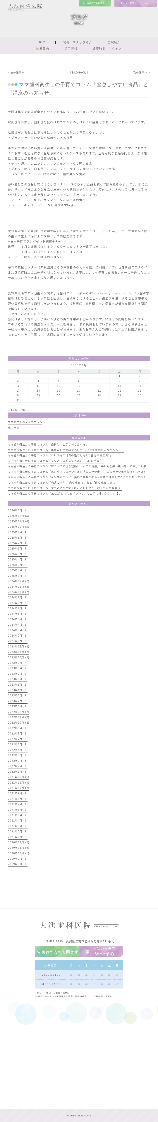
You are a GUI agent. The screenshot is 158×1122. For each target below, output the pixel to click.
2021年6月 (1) (18, 810)
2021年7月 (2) (18, 804)
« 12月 (13, 410)
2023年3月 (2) (18, 695)
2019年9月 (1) (18, 858)
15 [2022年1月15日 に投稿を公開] (119, 386)
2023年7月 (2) (18, 673)
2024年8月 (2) (18, 603)
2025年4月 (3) (18, 559)
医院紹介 (113, 42)
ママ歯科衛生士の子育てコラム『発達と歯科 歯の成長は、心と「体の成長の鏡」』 (62, 482)
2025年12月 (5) (18, 515)
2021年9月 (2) (18, 793)
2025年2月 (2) (18, 570)
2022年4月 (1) (18, 755)
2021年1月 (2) (18, 837)
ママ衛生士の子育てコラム (25, 422)
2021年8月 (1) (18, 799)
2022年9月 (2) (18, 728)
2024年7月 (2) (18, 608)
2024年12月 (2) (18, 581)
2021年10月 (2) (18, 788)
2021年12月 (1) (18, 777)
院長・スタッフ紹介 (77, 42)
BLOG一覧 (79, 72)
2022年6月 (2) (18, 744)
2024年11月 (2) (18, 586)
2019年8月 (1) (18, 864)
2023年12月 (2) (18, 646)
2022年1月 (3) (18, 771)
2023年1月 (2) (18, 706)
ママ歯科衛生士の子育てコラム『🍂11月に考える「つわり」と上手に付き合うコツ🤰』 (65, 493)
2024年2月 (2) (18, 635)
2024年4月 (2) (18, 624)
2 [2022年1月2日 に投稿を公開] (140, 376)
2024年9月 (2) (18, 597)
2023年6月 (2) (18, 679)
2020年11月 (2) (18, 847)
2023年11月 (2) (18, 652)
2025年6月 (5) (18, 548)
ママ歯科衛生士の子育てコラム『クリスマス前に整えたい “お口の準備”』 (56, 461)
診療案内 (42, 48)
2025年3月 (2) (18, 565)
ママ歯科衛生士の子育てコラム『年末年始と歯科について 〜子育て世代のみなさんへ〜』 (66, 450)
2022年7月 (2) (18, 739)
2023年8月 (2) (18, 668)
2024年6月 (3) (18, 613)
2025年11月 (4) (18, 521)
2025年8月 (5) (18, 537)
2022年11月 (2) (18, 717)
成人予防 (13, 427)
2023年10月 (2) (18, 657)
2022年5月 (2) (18, 750)
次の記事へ (140, 72)
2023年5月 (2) (18, 684)
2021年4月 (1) (18, 820)
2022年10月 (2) (18, 722)
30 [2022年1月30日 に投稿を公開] (140, 395)
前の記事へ (17, 72)
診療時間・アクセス (107, 48)
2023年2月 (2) (18, 701)
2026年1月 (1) (18, 510)
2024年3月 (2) (18, 630)
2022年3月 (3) (18, 760)
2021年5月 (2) (18, 815)
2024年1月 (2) (18, 641)
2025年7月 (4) (18, 543)
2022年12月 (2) (18, 712)
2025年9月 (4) (18, 532)
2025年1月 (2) (18, 575)
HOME (43, 42)
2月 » (25, 410)
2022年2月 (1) (18, 766)
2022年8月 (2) (18, 733)
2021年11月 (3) (18, 782)
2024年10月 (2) (18, 592)
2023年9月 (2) (18, 662)
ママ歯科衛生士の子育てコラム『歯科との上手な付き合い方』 (48, 444)
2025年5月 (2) (18, 554)
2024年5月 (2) (18, 619)
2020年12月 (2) (18, 842)
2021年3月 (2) (18, 826)
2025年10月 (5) (18, 526)
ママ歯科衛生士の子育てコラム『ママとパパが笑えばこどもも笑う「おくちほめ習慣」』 (65, 488)
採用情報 (70, 48)
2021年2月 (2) (18, 831)
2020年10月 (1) (18, 853)
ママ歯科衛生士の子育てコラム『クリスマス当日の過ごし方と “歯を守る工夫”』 (60, 455)
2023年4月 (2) (18, 690)
